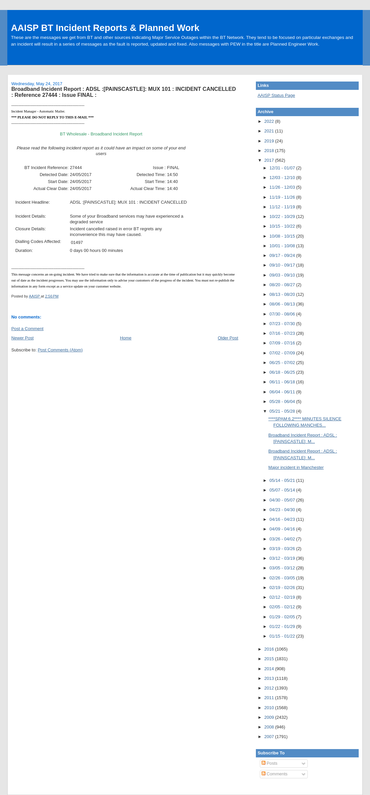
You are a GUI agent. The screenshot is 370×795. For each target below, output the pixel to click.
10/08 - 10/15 (283, 236)
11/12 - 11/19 (283, 206)
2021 (269, 130)
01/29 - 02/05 (283, 616)
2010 (269, 707)
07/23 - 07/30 (283, 323)
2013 (269, 678)
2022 (269, 121)
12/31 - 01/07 (283, 167)
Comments (274, 773)
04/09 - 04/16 (283, 528)
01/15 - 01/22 (283, 636)
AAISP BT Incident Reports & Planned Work (105, 28)
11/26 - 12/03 (283, 187)
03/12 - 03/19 (283, 558)
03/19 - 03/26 (283, 548)
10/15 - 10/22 (283, 226)
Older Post (228, 337)
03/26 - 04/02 (283, 538)
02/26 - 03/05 (283, 577)
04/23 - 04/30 (283, 509)
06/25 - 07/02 (283, 362)
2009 (269, 717)
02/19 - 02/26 (283, 587)
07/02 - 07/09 (283, 352)
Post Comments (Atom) (60, 349)
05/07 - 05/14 (283, 490)
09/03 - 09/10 (283, 275)
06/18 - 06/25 (283, 372)
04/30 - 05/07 (283, 499)
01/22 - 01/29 (283, 626)
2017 (269, 160)
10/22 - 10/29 (283, 216)
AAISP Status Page (276, 95)
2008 (269, 726)
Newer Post (22, 337)
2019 (269, 140)
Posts (270, 763)
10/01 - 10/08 (283, 245)
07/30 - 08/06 (283, 313)
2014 (269, 668)
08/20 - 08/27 (283, 284)
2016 (269, 649)
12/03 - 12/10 (283, 177)
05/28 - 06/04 (283, 401)
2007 (269, 736)
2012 (269, 688)
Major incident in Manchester (296, 467)
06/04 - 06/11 (283, 391)
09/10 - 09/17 (283, 265)
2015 (269, 658)
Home (125, 337)
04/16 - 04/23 (283, 519)
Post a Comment (27, 328)
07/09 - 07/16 (283, 342)
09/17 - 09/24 (283, 255)
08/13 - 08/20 (283, 294)
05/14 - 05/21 (283, 480)
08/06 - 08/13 (283, 303)
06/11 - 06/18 (283, 381)
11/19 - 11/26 (283, 197)
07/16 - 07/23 (283, 333)
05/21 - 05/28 (283, 411)
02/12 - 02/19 (283, 597)
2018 (269, 150)
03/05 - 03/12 (283, 567)
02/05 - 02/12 (283, 606)
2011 (269, 697)
